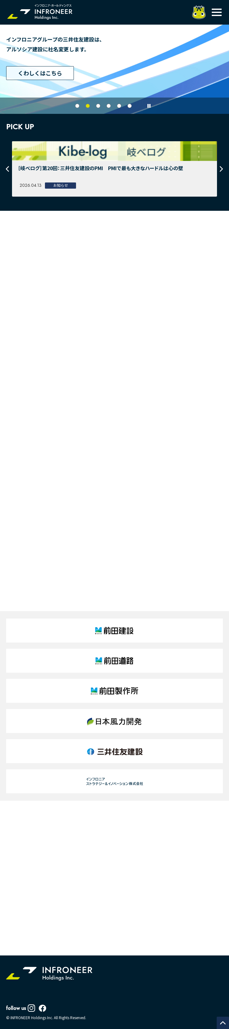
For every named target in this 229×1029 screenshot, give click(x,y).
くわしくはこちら (40, 73)
